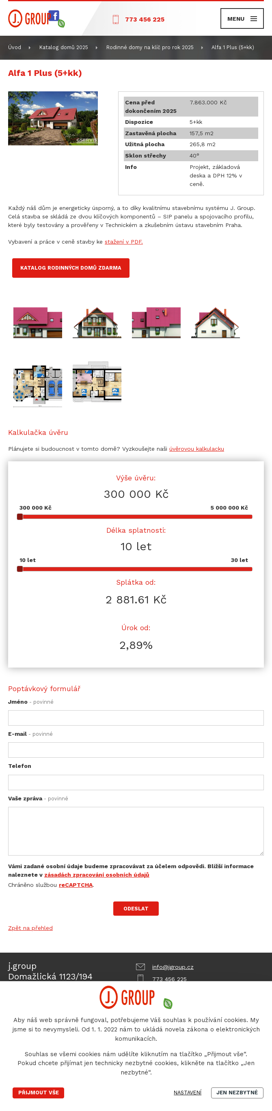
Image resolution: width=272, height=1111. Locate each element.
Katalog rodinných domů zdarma (70, 268)
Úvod (14, 47)
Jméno (31, 701)
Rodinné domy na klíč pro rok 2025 (150, 47)
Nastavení (187, 1092)
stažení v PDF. (124, 241)
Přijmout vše (38, 1092)
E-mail (30, 734)
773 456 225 (144, 19)
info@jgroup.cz (173, 967)
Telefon (19, 766)
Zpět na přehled (30, 928)
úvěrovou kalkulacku (196, 448)
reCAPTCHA (76, 885)
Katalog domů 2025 (63, 47)
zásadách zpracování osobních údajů (96, 874)
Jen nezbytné (237, 1092)
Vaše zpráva (38, 798)
